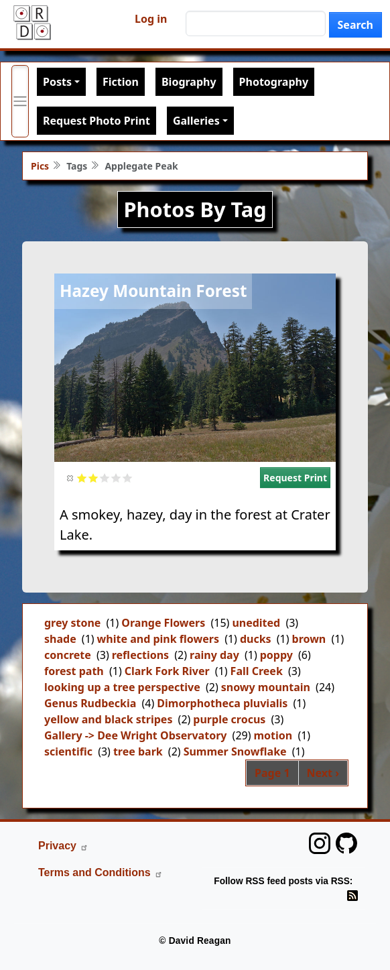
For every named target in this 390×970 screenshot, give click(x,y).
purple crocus (229, 719)
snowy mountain (265, 687)
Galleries (196, 120)
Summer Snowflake (235, 751)
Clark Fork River (167, 671)
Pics (40, 166)
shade (60, 638)
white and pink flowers (158, 638)
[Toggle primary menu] (20, 101)
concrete (67, 655)
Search (355, 24)
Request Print (295, 477)
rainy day (214, 655)
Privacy (63, 845)
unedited (256, 622)
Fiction (121, 81)
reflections (140, 655)
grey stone (72, 622)
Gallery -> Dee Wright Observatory (135, 735)
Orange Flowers (163, 622)
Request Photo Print (96, 120)
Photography (273, 81)
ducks (255, 638)
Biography (188, 81)
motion (273, 735)
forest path (74, 671)
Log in (151, 18)
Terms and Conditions (100, 872)
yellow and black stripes (108, 719)
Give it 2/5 (93, 478)
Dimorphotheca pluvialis (222, 703)
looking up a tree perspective (122, 687)
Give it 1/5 (82, 478)
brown (309, 638)
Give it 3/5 (105, 478)
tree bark (138, 751)
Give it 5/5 (127, 478)
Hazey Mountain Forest (153, 291)
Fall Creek (257, 671)
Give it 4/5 (116, 478)
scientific (68, 751)
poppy (276, 655)
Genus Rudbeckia (90, 703)
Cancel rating (70, 478)
